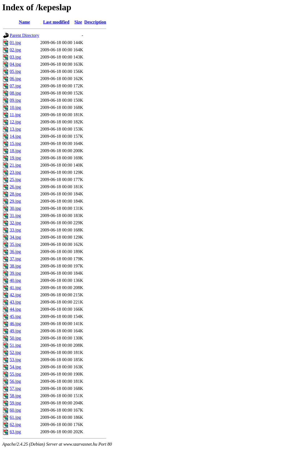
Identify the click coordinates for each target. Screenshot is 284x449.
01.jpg (15, 42)
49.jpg (15, 330)
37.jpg (15, 258)
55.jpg (15, 374)
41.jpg (15, 287)
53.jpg (15, 359)
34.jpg (15, 237)
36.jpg (15, 251)
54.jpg (15, 366)
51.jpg (15, 345)
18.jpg (15, 150)
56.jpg (15, 381)
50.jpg (15, 338)
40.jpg (15, 280)
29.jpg (15, 201)
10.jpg (15, 107)
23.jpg (15, 172)
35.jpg (15, 244)
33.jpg (15, 230)
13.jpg (15, 129)
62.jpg (15, 424)
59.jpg (15, 402)
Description (95, 22)
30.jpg (15, 208)
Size (78, 22)
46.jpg (15, 323)
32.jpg (15, 222)
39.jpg (15, 273)
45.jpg (15, 316)
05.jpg (15, 71)
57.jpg (15, 388)
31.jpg (15, 215)
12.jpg (15, 121)
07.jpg (15, 85)
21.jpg (15, 165)
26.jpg (15, 186)
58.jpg (15, 395)
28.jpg (15, 194)
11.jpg (15, 114)
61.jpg (15, 417)
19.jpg (15, 157)
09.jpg (15, 100)
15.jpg (15, 143)
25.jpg (15, 179)
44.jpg (15, 309)
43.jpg (15, 302)
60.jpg (15, 410)
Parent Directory (24, 35)
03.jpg (15, 57)
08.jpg (15, 93)
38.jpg (15, 266)
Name (24, 22)
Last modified (56, 22)
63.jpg (15, 431)
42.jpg (15, 294)
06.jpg (15, 78)
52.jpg (15, 352)
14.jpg (15, 136)
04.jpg (15, 64)
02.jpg (15, 49)
